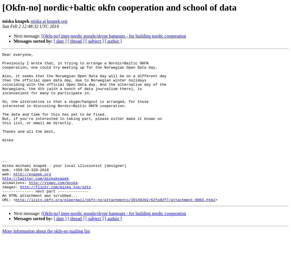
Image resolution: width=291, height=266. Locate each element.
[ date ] (60, 41)
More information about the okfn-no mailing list (46, 261)
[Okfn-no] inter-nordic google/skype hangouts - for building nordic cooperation (113, 36)
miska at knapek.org (49, 21)
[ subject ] (95, 41)
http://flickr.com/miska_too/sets (55, 214)
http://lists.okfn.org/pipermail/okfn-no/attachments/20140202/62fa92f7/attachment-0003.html (115, 229)
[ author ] (113, 41)
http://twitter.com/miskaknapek (35, 203)
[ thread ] (76, 41)
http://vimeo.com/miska (53, 209)
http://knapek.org (32, 198)
